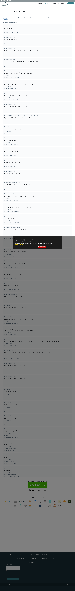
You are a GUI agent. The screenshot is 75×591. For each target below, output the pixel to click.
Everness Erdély (9, 1)
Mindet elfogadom (42, 246)
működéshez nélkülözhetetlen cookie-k (21, 240)
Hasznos (62, 3)
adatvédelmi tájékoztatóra (19, 244)
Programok (44, 3)
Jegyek (49, 3)
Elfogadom (33, 246)
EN (73, 1)
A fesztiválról (38, 3)
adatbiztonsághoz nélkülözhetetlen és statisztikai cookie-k (25, 241)
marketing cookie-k (18, 242)
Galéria (57, 3)
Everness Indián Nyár (3, 1)
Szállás (53, 3)
